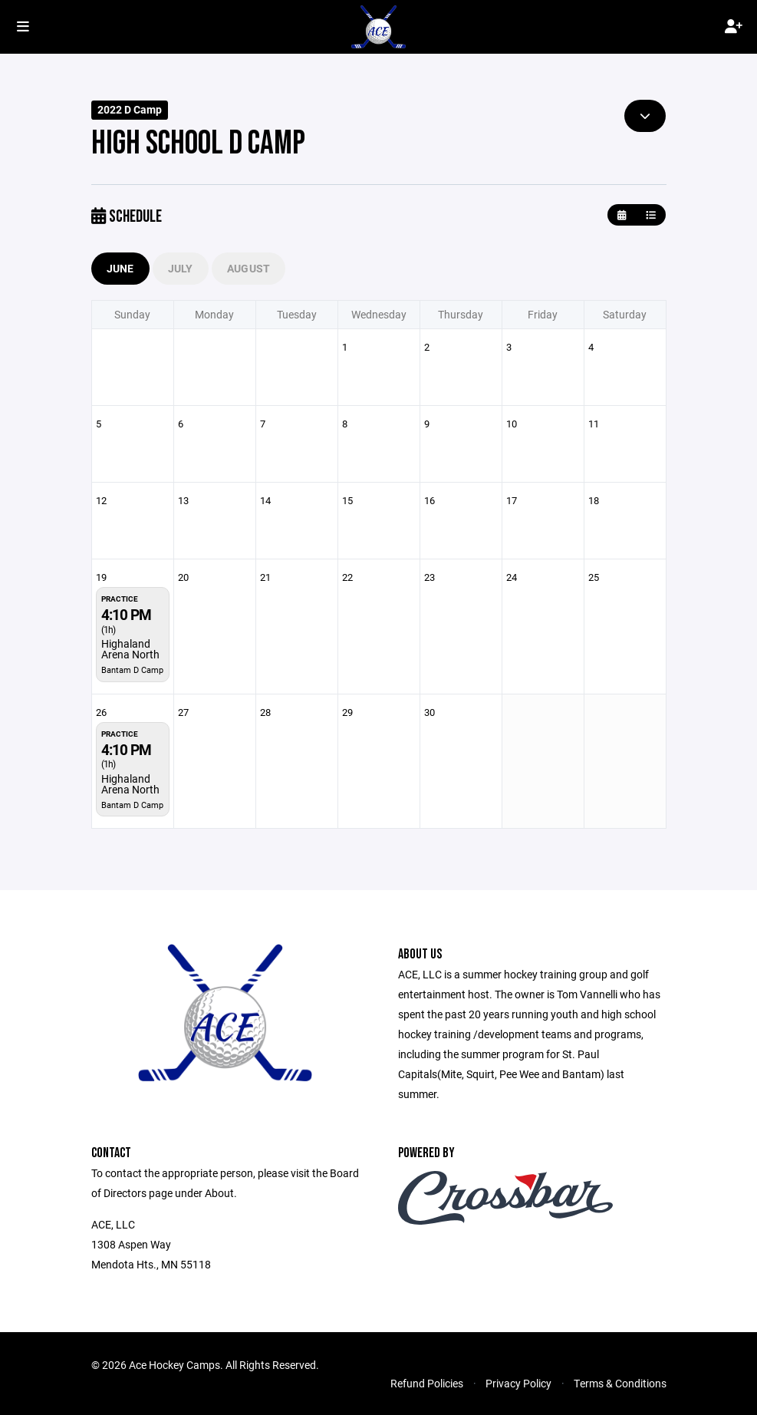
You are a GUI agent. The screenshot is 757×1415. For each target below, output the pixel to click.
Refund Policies (426, 1383)
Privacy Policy (518, 1383)
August (249, 268)
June (120, 268)
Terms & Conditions (620, 1383)
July (180, 268)
